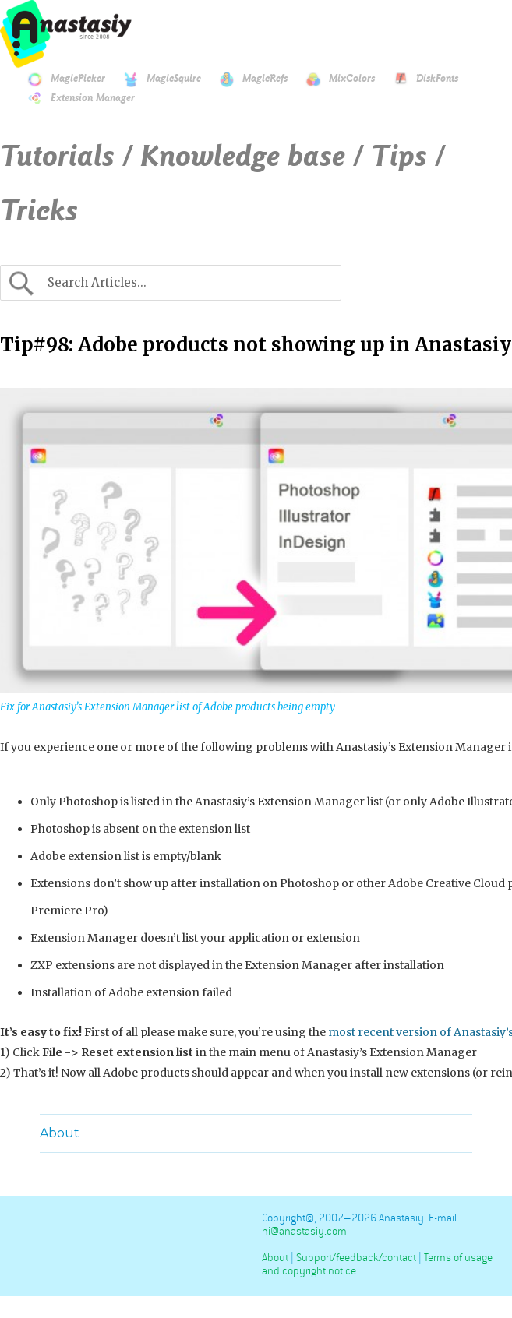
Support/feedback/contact (356, 1257)
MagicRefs (245, 78)
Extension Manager (73, 98)
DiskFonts (417, 78)
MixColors (332, 78)
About (59, 1133)
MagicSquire (154, 78)
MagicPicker (58, 78)
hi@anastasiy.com (304, 1231)
